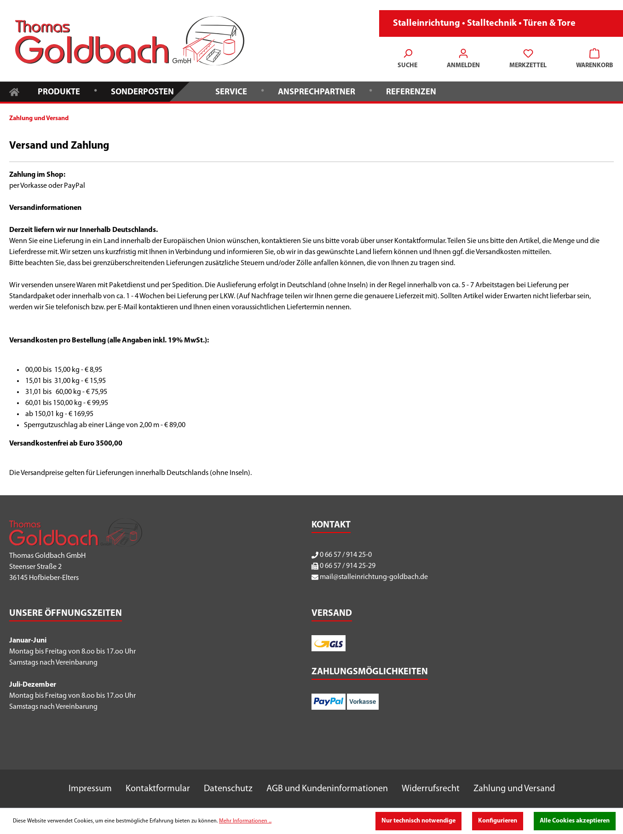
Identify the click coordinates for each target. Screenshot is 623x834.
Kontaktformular (158, 788)
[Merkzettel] (528, 59)
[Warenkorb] (592, 59)
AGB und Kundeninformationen (327, 788)
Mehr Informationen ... (245, 821)
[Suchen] (407, 59)
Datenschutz (228, 788)
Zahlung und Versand (514, 788)
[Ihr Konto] (463, 59)
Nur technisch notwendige (418, 820)
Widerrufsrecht (431, 788)
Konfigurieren (497, 820)
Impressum (90, 788)
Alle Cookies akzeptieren (575, 820)
